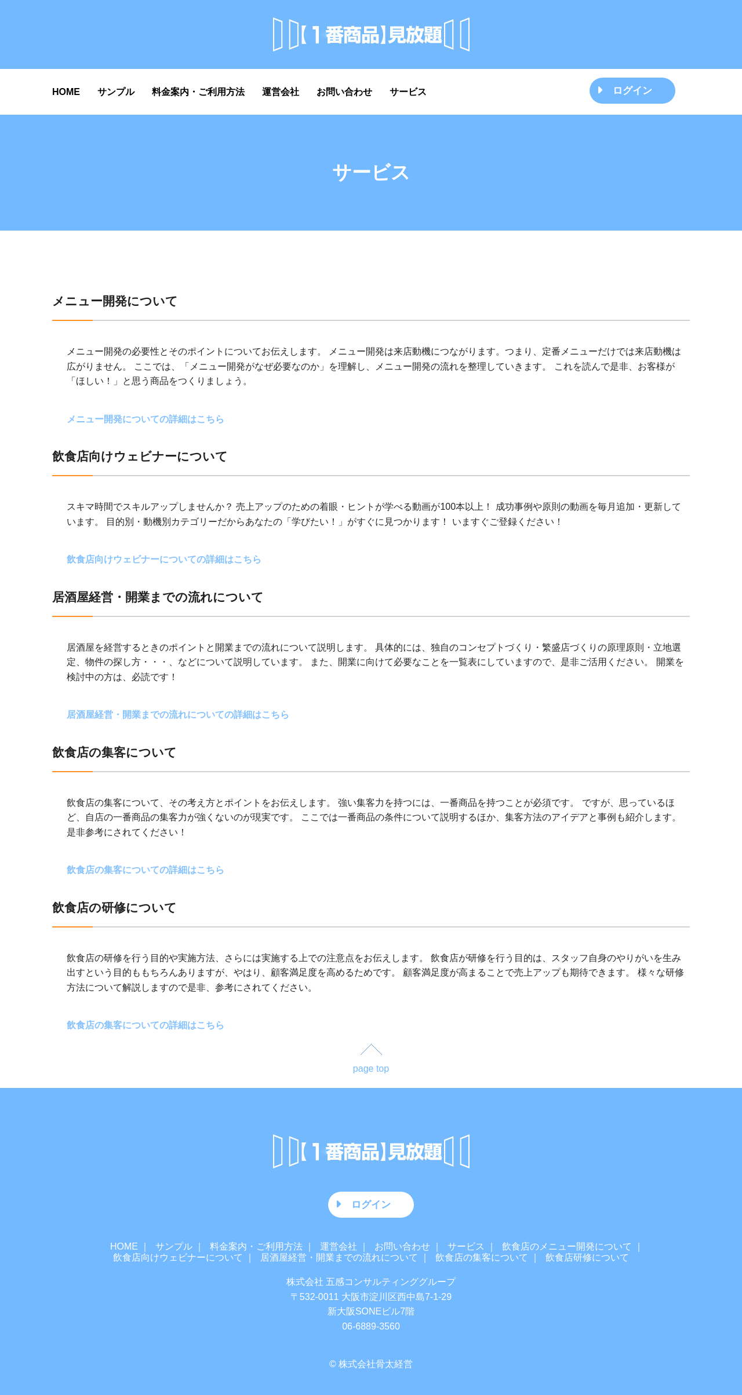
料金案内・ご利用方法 (198, 92)
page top (371, 1068)
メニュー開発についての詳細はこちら (145, 419)
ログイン (632, 90)
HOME (66, 92)
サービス (408, 92)
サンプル (115, 92)
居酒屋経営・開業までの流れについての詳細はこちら (178, 715)
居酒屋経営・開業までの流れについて (339, 1257)
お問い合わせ (344, 92)
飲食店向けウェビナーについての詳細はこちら (164, 559)
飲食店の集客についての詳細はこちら (145, 870)
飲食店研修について (587, 1257)
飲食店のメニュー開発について (567, 1246)
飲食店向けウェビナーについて (178, 1257)
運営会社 (280, 92)
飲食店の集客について (481, 1257)
